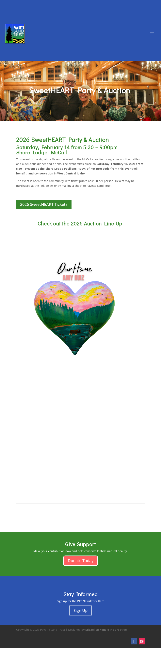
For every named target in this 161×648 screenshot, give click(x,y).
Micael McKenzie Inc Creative (106, 630)
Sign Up (80, 610)
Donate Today (80, 560)
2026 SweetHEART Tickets (44, 204)
